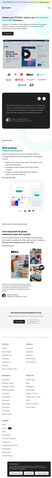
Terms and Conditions (9, 438)
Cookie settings (42, 473)
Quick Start (6, 379)
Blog (27, 383)
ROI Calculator (31, 362)
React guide (6, 404)
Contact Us (33, 321)
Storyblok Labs (7, 355)
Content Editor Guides (33, 397)
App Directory (6, 362)
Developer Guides (7, 383)
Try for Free (9, 34)
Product (4, 348)
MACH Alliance (31, 358)
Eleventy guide (6, 414)
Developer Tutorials (8, 386)
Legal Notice (6, 442)
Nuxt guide (5, 400)
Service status (30, 407)
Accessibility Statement (9, 445)
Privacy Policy (6, 452)
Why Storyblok (6, 352)
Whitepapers (30, 386)
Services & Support (32, 403)
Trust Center (6, 435)
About (4, 425)
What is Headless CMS (9, 369)
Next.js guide (6, 397)
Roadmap (5, 365)
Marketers (29, 355)
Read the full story (8, 245)
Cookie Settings (7, 455)
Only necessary (16, 473)
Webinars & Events (32, 393)
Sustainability (6, 449)
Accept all (29, 473)
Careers (4, 428)
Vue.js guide (6, 407)
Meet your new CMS (8, 177)
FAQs (28, 400)
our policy (22, 469)
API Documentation (8, 390)
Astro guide (5, 411)
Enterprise (29, 348)
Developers (29, 352)
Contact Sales (30, 379)
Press (4, 431)
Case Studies (30, 390)
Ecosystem (5, 358)
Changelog (5, 393)
